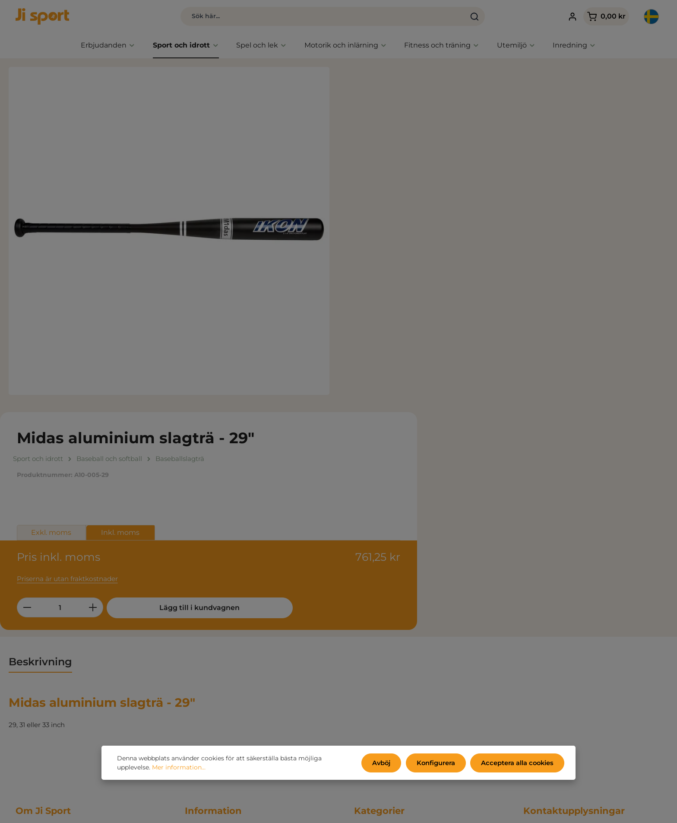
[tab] (40, 431)
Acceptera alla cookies (519, 763)
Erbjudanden (375, 603)
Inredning (370, 681)
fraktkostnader (477, 810)
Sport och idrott (379, 629)
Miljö (192, 629)
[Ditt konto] (562, 17)
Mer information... (179, 768)
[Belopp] (395, 253)
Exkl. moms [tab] (387, 182)
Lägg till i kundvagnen (506, 253)
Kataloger (200, 642)
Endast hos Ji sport (384, 616)
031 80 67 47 (543, 661)
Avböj (387, 763)
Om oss (197, 655)
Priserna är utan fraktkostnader (402, 224)
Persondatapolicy (212, 616)
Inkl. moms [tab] (456, 182)
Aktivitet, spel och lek (388, 642)
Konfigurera (440, 763)
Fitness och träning (384, 655)
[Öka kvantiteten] (428, 253)
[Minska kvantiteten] (362, 253)
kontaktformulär (590, 785)
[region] (169, 233)
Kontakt (198, 668)
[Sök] (455, 17)
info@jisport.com (550, 671)
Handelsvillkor (207, 603)
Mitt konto (201, 681)
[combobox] (303, 17)
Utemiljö (368, 668)
